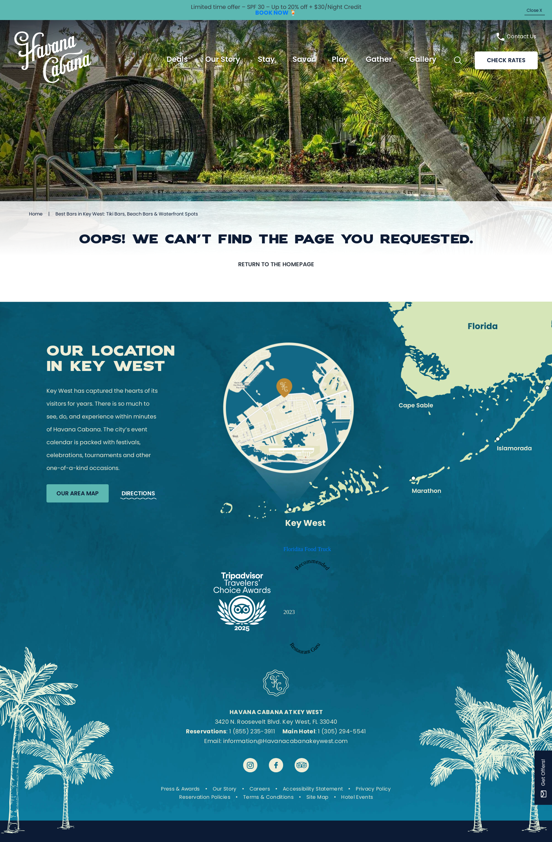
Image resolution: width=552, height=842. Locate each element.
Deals (177, 59)
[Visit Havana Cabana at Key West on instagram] (250, 765)
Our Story (222, 59)
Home (36, 213)
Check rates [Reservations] (506, 60)
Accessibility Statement (313, 788)
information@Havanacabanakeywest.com (285, 741)
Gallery (423, 59)
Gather (379, 59)
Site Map (317, 797)
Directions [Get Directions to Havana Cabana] (138, 493)
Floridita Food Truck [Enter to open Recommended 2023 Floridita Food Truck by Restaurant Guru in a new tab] (307, 549)
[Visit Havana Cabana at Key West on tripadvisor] (302, 765)
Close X (534, 10)
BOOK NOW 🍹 (276, 13)
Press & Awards (180, 788)
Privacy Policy (373, 788)
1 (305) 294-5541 (342, 731)
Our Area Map (77, 493)
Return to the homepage (276, 264)
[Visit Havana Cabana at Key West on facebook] (276, 765)
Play (340, 59)
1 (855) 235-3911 (252, 731)
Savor (303, 59)
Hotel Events (357, 797)
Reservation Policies (204, 797)
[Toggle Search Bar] (458, 61)
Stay (266, 59)
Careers (260, 788)
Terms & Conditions (268, 797)
